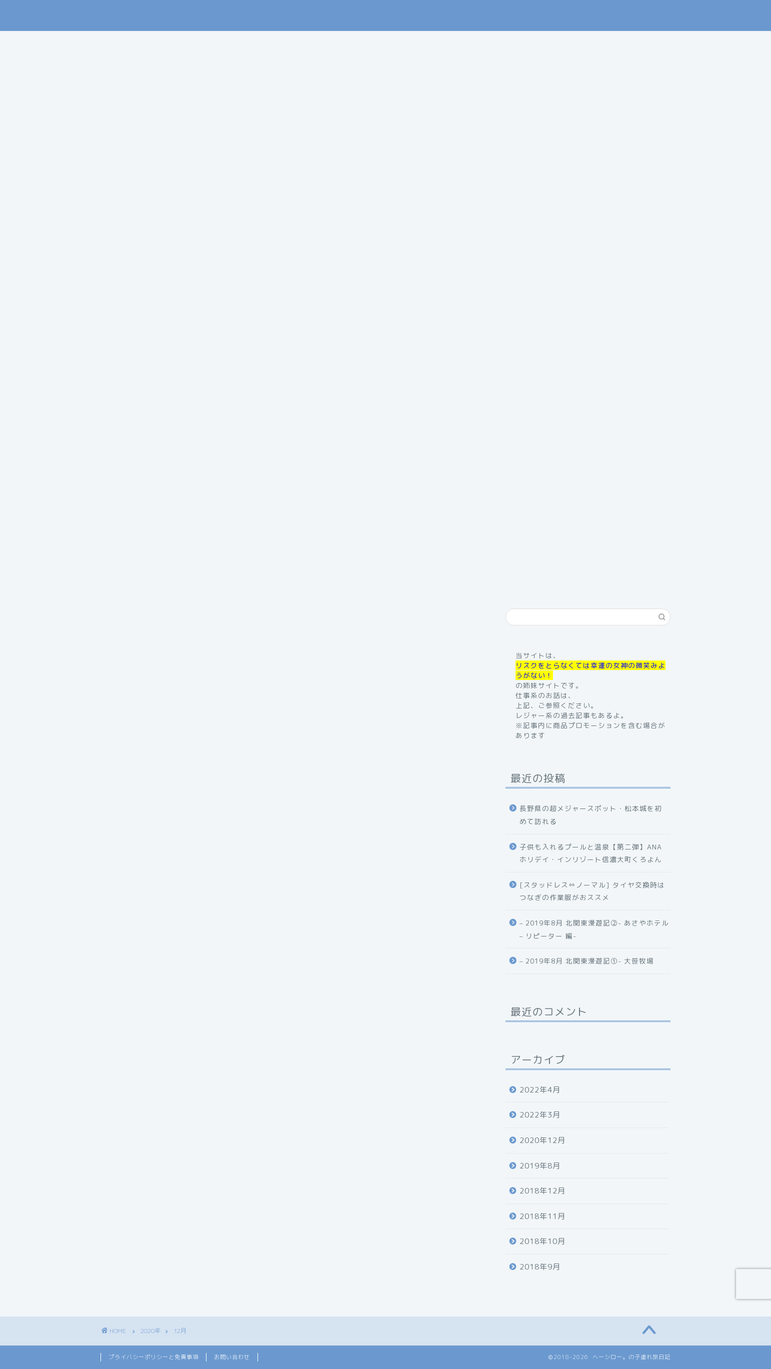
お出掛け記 (438, 43)
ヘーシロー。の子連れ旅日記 (385, 15)
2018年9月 (540, 1267)
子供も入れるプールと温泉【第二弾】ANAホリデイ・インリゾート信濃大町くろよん (591, 853)
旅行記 (383, 43)
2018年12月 (543, 1191)
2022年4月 (540, 1089)
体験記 (493, 43)
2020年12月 (543, 1140)
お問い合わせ (552, 43)
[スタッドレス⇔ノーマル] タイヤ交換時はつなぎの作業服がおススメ (592, 891)
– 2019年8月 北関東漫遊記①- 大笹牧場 (587, 961)
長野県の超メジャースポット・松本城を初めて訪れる (591, 815)
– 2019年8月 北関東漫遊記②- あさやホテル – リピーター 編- (594, 929)
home (207, 43)
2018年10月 (543, 1241)
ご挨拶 (303, 43)
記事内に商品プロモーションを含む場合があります (385, 348)
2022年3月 (540, 1115)
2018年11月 (543, 1216)
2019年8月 (540, 1165)
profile (254, 43)
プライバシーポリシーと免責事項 (153, 1357)
